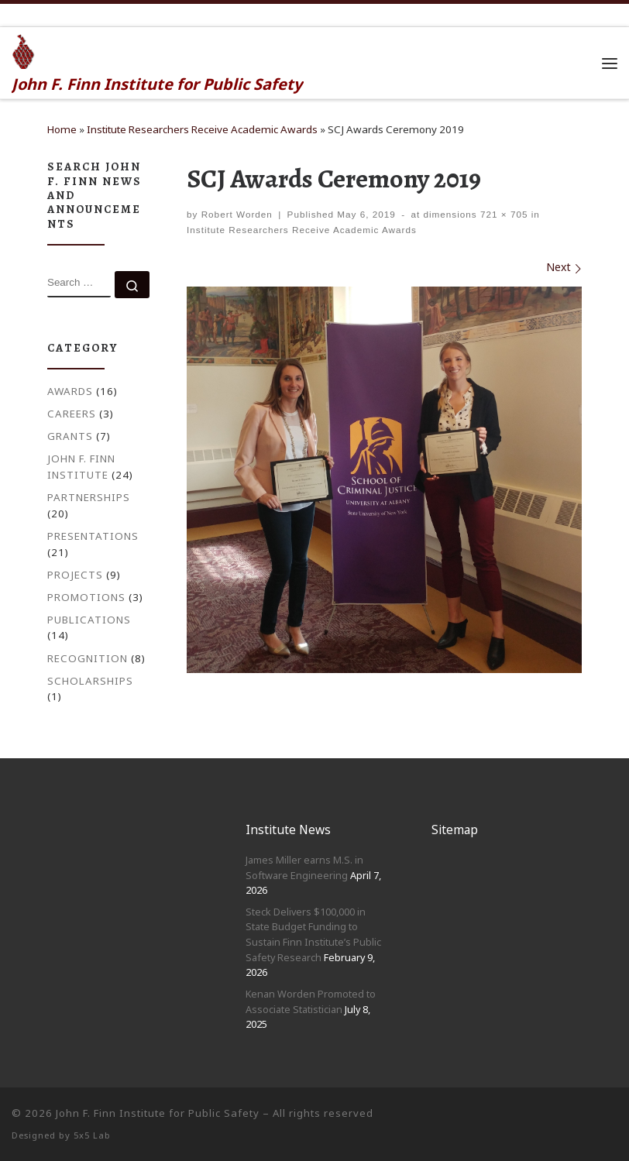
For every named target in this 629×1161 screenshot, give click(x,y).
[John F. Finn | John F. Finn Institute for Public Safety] (24, 49)
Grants (70, 436)
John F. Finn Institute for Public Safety (158, 1113)
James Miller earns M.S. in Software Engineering (304, 867)
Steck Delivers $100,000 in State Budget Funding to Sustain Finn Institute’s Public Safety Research (313, 934)
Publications (89, 620)
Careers (71, 414)
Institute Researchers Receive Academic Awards (202, 129)
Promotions (86, 597)
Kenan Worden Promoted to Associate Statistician (311, 1001)
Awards (70, 391)
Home (62, 129)
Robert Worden (237, 214)
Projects (75, 575)
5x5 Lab (92, 1135)
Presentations (93, 536)
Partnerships (88, 497)
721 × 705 (502, 214)
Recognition (87, 658)
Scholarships (90, 681)
